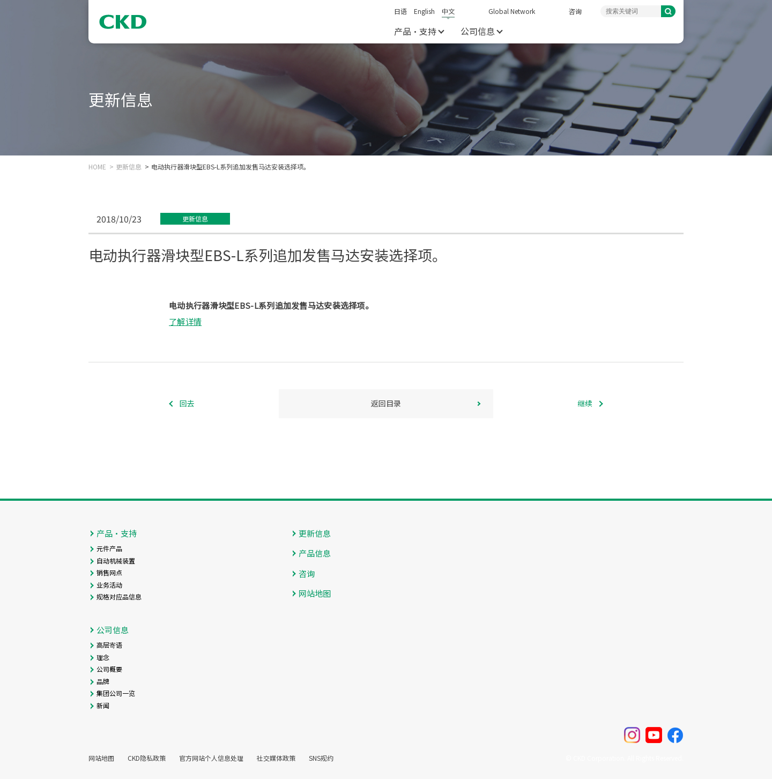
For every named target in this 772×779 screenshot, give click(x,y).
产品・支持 (415, 31)
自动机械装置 (115, 560)
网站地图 (315, 593)
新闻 (102, 705)
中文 (448, 11)
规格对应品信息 (119, 596)
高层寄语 (109, 644)
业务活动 (109, 584)
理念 (102, 657)
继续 (584, 403)
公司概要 (109, 668)
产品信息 (315, 553)
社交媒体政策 (276, 758)
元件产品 (109, 548)
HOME (97, 167)
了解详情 (185, 321)
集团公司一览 (115, 693)
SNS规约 (321, 758)
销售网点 (109, 572)
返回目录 (386, 403)
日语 (400, 11)
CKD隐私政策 (147, 758)
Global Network (511, 11)
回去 (187, 403)
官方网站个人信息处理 (211, 758)
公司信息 (478, 31)
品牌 (102, 681)
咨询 (575, 11)
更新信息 (129, 167)
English (424, 11)
